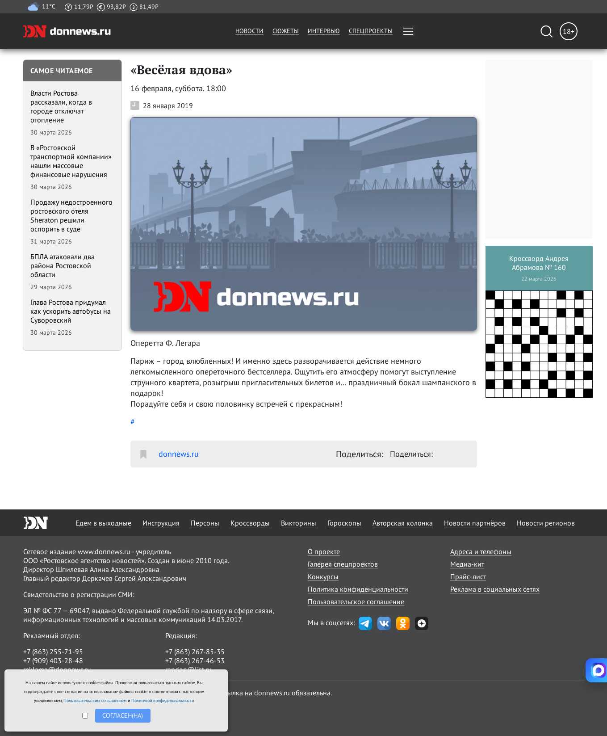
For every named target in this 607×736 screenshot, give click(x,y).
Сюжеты (285, 31)
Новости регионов (546, 522)
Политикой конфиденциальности (162, 700)
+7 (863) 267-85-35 (195, 651)
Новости (249, 31)
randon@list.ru (188, 669)
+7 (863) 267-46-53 (195, 660)
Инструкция (161, 522)
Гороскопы (344, 522)
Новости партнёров (475, 522)
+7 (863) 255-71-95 (53, 651)
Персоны (205, 522)
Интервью (324, 31)
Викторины (298, 522)
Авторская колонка (403, 522)
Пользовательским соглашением (94, 700)
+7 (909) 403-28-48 (53, 660)
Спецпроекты (371, 31)
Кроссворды (250, 522)
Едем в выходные (103, 522)
